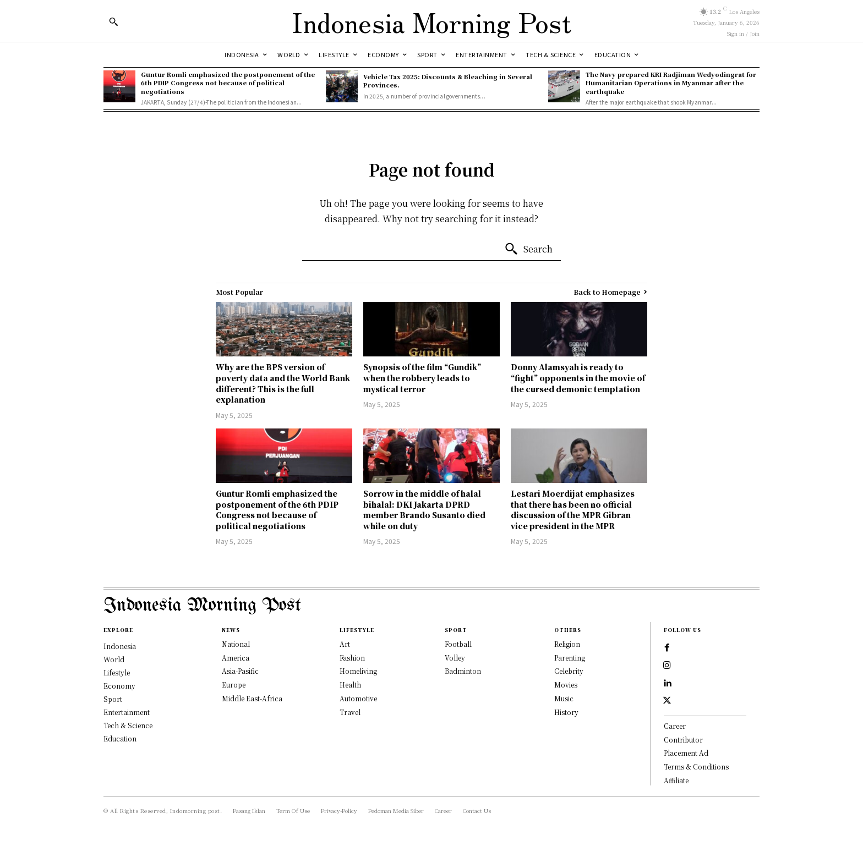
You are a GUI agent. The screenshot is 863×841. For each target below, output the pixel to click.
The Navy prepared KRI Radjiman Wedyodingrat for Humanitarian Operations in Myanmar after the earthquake (671, 83)
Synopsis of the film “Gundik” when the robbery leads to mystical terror (422, 377)
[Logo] (431, 21)
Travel (350, 712)
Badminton (463, 670)
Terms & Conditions (696, 766)
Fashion (352, 657)
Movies (565, 684)
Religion (567, 643)
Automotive (358, 698)
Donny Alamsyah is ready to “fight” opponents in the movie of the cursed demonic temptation (578, 377)
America (235, 657)
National (236, 643)
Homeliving (358, 670)
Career (675, 725)
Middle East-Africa (252, 698)
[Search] (528, 249)
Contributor (683, 739)
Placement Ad (686, 752)
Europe (233, 684)
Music (563, 698)
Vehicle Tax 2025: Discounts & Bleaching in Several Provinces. (447, 80)
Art (345, 643)
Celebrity (568, 670)
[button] (113, 21)
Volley (455, 657)
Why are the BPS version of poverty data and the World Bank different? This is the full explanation (283, 383)
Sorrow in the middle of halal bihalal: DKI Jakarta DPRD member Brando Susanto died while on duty (424, 509)
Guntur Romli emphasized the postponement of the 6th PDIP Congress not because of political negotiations (228, 83)
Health (350, 684)
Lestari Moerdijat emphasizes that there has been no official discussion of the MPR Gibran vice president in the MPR (573, 509)
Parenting (569, 657)
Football (458, 643)
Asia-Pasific (240, 670)
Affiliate (676, 780)
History (566, 712)
